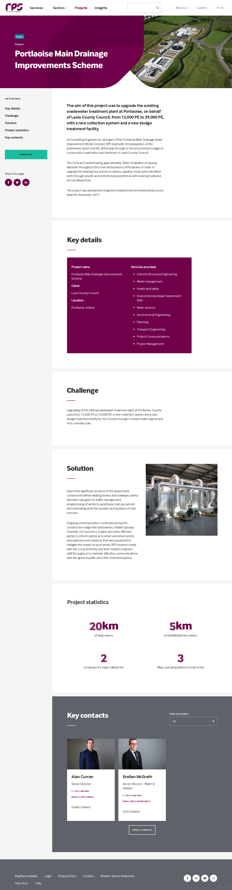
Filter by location (178, 713)
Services (38, 8)
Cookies (88, 876)
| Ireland (85, 807)
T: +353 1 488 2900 (80, 791)
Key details (12, 108)
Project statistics (17, 130)
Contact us (26, 154)
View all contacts (142, 830)
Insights (101, 8)
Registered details (26, 876)
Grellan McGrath (137, 776)
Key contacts (14, 137)
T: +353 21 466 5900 (132, 795)
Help (38, 883)
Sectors (60, 8)
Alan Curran (82, 776)
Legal (47, 876)
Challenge (11, 116)
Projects (81, 8)
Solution (10, 123)
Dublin (75, 807)
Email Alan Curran (82, 797)
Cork (126, 811)
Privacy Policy (67, 876)
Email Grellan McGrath (136, 801)
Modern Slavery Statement (117, 876)
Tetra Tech (21, 883)
